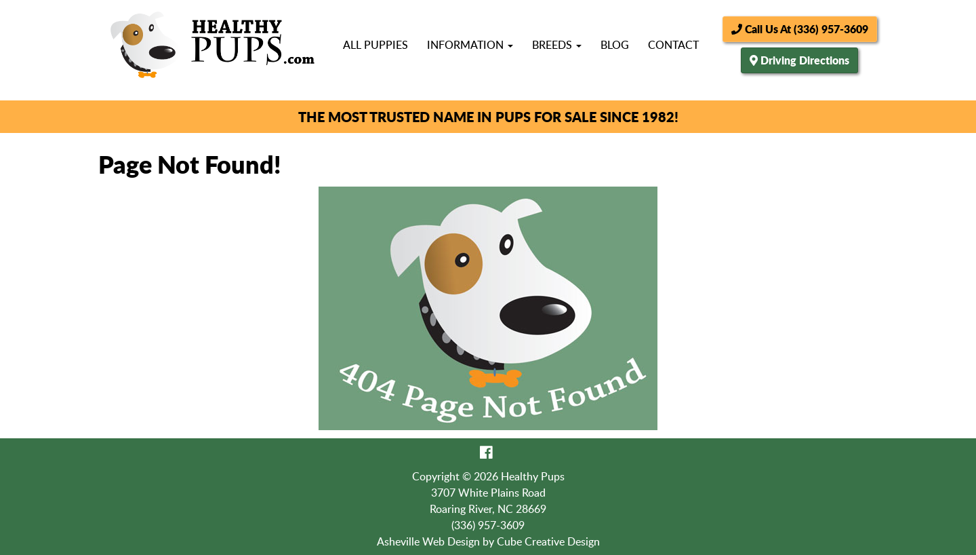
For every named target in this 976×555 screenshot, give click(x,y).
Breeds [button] (557, 44)
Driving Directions (804, 60)
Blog (615, 44)
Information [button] (470, 44)
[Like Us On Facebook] (486, 451)
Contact (673, 44)
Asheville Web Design (428, 541)
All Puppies (375, 44)
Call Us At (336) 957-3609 (799, 29)
